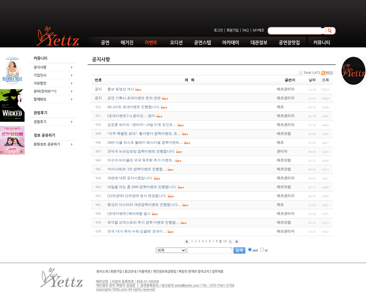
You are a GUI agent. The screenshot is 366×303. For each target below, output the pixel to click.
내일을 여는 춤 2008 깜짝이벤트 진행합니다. (142, 187)
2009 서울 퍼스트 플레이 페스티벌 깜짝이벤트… (145, 142)
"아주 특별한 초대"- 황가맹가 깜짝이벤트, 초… (144, 134)
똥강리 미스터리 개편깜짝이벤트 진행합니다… (144, 205)
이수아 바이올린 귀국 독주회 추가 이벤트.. (140, 160)
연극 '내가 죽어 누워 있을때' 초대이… (136, 231)
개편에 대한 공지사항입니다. (130, 178)
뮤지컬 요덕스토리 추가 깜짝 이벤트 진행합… (143, 222)
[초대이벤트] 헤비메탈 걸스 (129, 213)
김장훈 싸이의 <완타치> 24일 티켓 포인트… (141, 125)
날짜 (312, 80)
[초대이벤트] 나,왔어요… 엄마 (131, 116)
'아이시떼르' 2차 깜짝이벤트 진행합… (136, 169)
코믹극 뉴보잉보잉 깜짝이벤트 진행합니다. (141, 151)
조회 (325, 80)
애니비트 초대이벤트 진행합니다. (133, 107)
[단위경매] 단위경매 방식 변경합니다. (137, 196)
